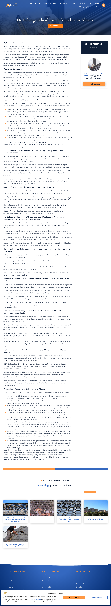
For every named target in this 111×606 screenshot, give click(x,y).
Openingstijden (94, 4)
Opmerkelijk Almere (50, 4)
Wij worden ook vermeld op (17, 590)
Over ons (11, 575)
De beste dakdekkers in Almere (42, 518)
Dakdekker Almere (92, 48)
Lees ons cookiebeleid (36, 599)
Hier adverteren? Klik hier (94, 50)
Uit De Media (64, 4)
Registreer (96, 7)
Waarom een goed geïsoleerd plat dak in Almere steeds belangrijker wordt (69, 519)
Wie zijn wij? (84, 6)
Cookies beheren (97, 597)
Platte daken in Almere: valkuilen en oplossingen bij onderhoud (95, 519)
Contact (11, 581)
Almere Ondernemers (79, 4)
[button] (103, 5)
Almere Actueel (34, 3)
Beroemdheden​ (13, 584)
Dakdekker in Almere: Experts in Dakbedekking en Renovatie (15, 545)
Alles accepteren (74, 597)
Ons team (11, 578)
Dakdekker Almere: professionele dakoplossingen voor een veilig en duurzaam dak (15, 519)
